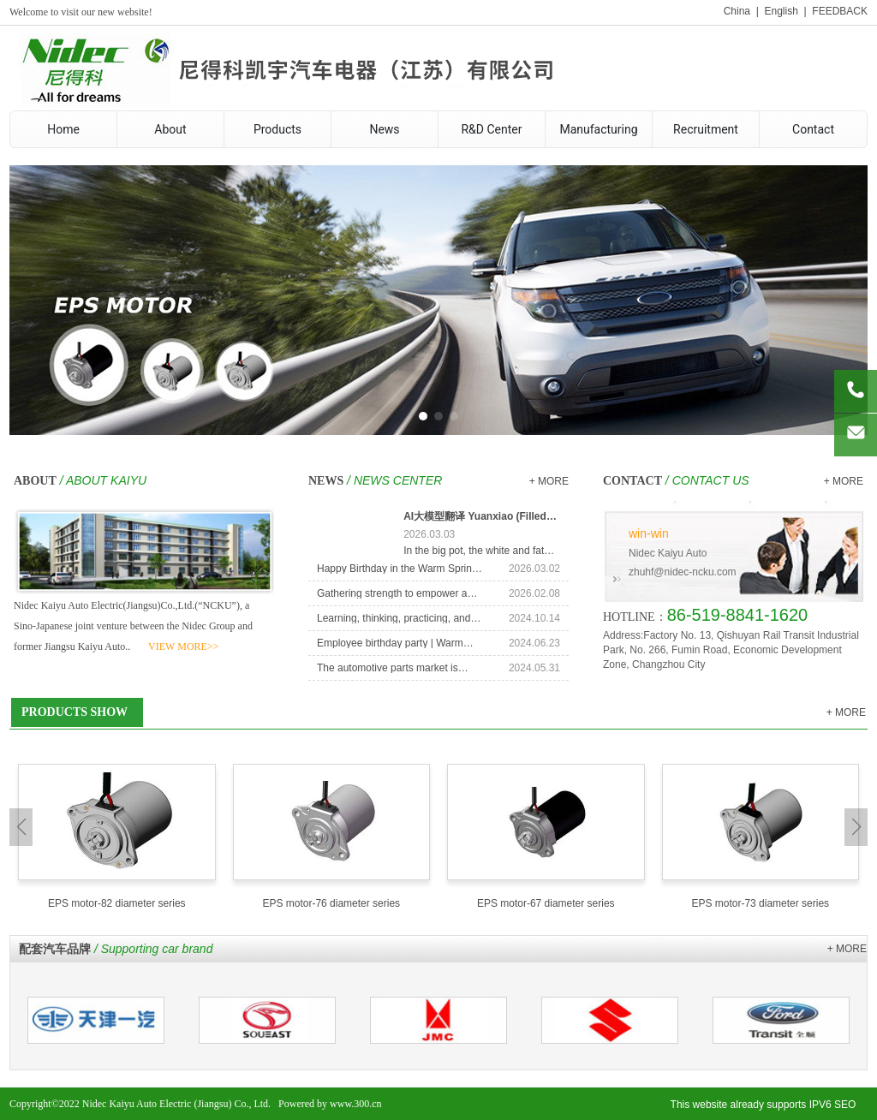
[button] (423, 416)
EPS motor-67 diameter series (546, 903)
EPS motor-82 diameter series (117, 903)
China (737, 11)
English (780, 11)
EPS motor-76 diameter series (331, 903)
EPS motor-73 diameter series (760, 903)
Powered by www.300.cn (330, 1104)
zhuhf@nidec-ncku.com (683, 572)
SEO (845, 1105)
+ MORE (549, 481)
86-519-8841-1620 (737, 614)
